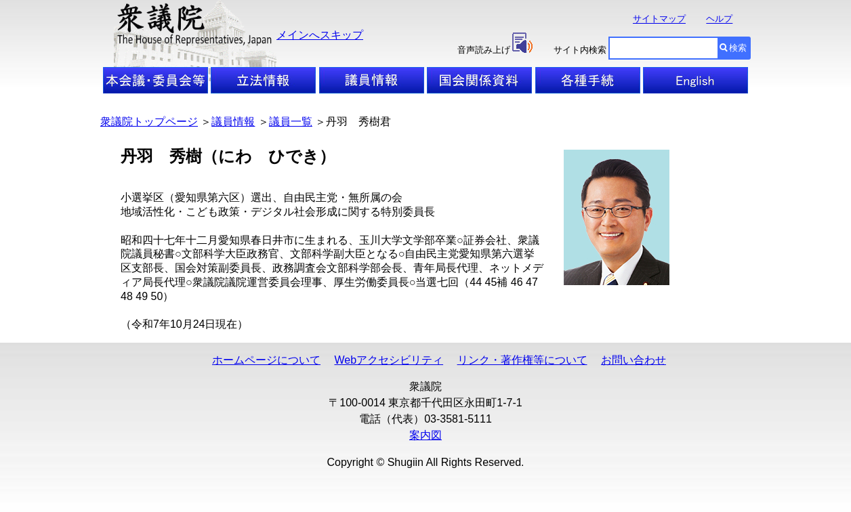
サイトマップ (659, 19)
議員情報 (233, 121)
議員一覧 (290, 121)
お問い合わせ (633, 360)
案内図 (425, 435)
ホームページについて (266, 360)
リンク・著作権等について (522, 360)
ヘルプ (719, 19)
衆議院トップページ (149, 121)
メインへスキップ (319, 35)
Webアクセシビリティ (388, 360)
